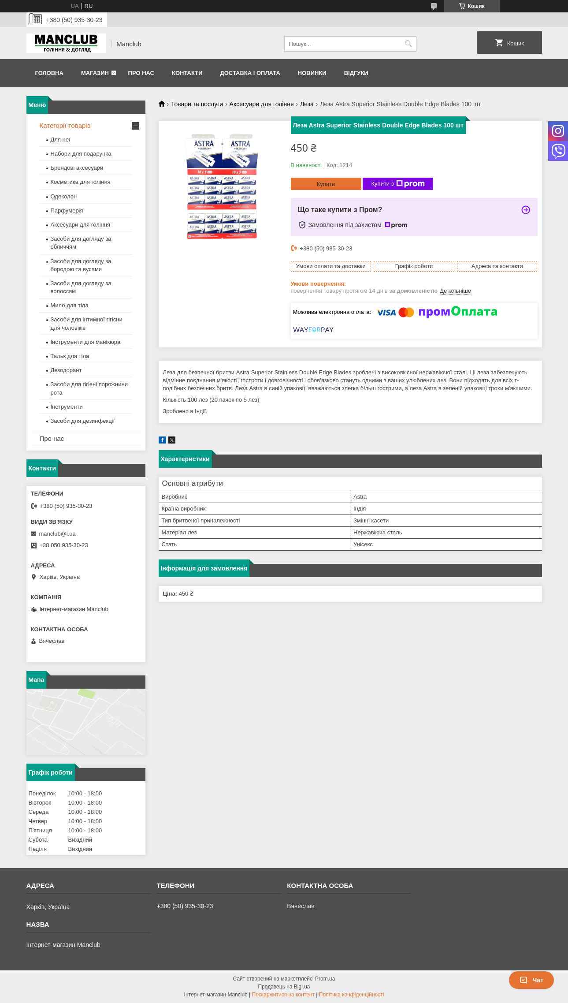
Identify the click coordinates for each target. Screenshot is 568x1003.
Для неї (61, 139)
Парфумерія (67, 210)
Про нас (141, 73)
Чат (531, 980)
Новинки (312, 73)
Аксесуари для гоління (262, 104)
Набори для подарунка (81, 153)
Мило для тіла (70, 305)
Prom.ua (325, 979)
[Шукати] (408, 44)
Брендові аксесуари (77, 167)
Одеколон (64, 196)
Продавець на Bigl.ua (284, 987)
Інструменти (67, 406)
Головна (49, 73)
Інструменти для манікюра (86, 342)
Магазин (95, 73)
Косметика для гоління (81, 182)
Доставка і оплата (250, 73)
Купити (326, 184)
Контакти (187, 73)
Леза (307, 104)
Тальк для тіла (70, 356)
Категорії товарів (65, 125)
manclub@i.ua (57, 533)
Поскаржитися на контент (283, 995)
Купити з (398, 184)
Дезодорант (66, 370)
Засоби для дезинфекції (83, 421)
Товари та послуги (197, 104)
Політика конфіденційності (351, 995)
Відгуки (356, 73)
